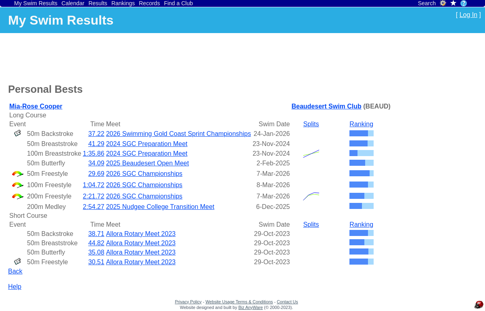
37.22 (96, 133)
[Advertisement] (155, 57)
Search (427, 3)
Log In (468, 14)
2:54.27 (93, 206)
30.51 (96, 262)
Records (149, 3)
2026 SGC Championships (144, 173)
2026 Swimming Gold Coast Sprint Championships (178, 133)
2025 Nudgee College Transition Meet (160, 206)
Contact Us (287, 301)
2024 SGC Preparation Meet (147, 143)
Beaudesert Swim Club (326, 106)
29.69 (96, 173)
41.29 (96, 143)
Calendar (72, 3)
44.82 (96, 243)
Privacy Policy (188, 301)
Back (15, 271)
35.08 (96, 252)
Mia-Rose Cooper (36, 106)
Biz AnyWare (250, 307)
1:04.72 (93, 185)
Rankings (123, 3)
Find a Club (178, 3)
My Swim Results (35, 3)
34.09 (96, 163)
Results (97, 3)
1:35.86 (93, 153)
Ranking (361, 124)
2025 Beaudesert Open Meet (147, 163)
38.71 (96, 233)
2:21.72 (93, 196)
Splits (311, 124)
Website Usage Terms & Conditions (239, 301)
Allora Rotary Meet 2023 (141, 233)
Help (14, 286)
